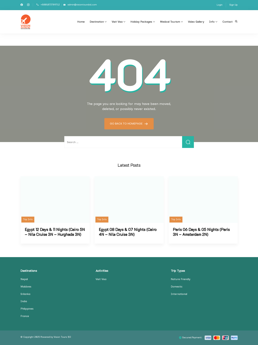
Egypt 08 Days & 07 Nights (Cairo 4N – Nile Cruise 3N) (128, 232)
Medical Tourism (170, 21)
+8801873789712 (50, 4)
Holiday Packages (141, 21)
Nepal (24, 279)
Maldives (26, 286)
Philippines (27, 308)
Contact (227, 21)
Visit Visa (117, 21)
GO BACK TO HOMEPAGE (126, 124)
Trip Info (28, 219)
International (179, 294)
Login (219, 4)
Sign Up (233, 4)
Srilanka (25, 294)
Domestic (176, 286)
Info (212, 21)
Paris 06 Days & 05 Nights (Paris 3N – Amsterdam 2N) (201, 232)
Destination (97, 21)
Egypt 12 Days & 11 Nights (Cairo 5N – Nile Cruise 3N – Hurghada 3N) (55, 232)
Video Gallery (196, 21)
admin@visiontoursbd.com (82, 4)
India (24, 301)
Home (81, 21)
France (25, 316)
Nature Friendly (180, 279)
